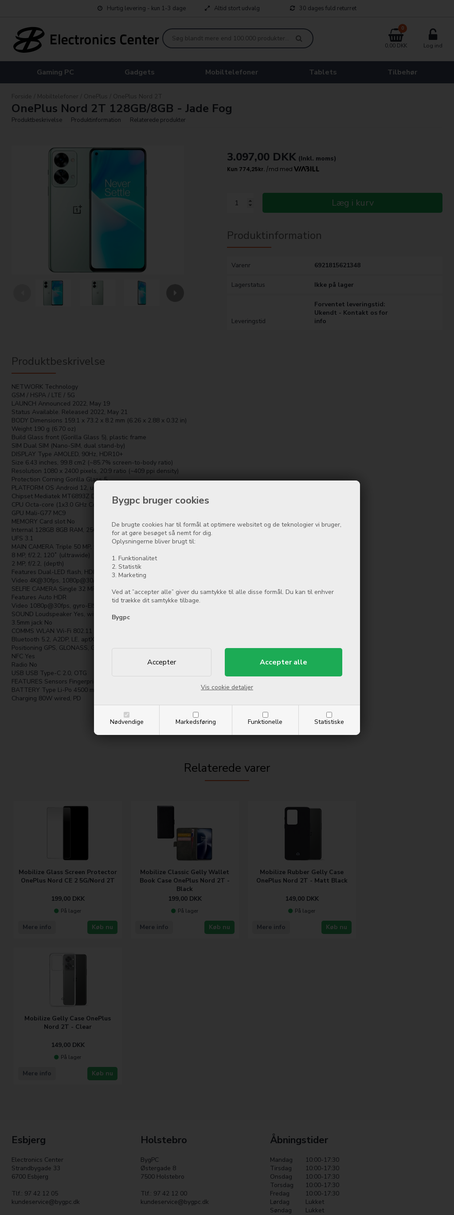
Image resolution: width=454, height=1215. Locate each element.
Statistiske (329, 722)
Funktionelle (265, 722)
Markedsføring (196, 722)
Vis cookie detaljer (227, 687)
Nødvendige (127, 722)
